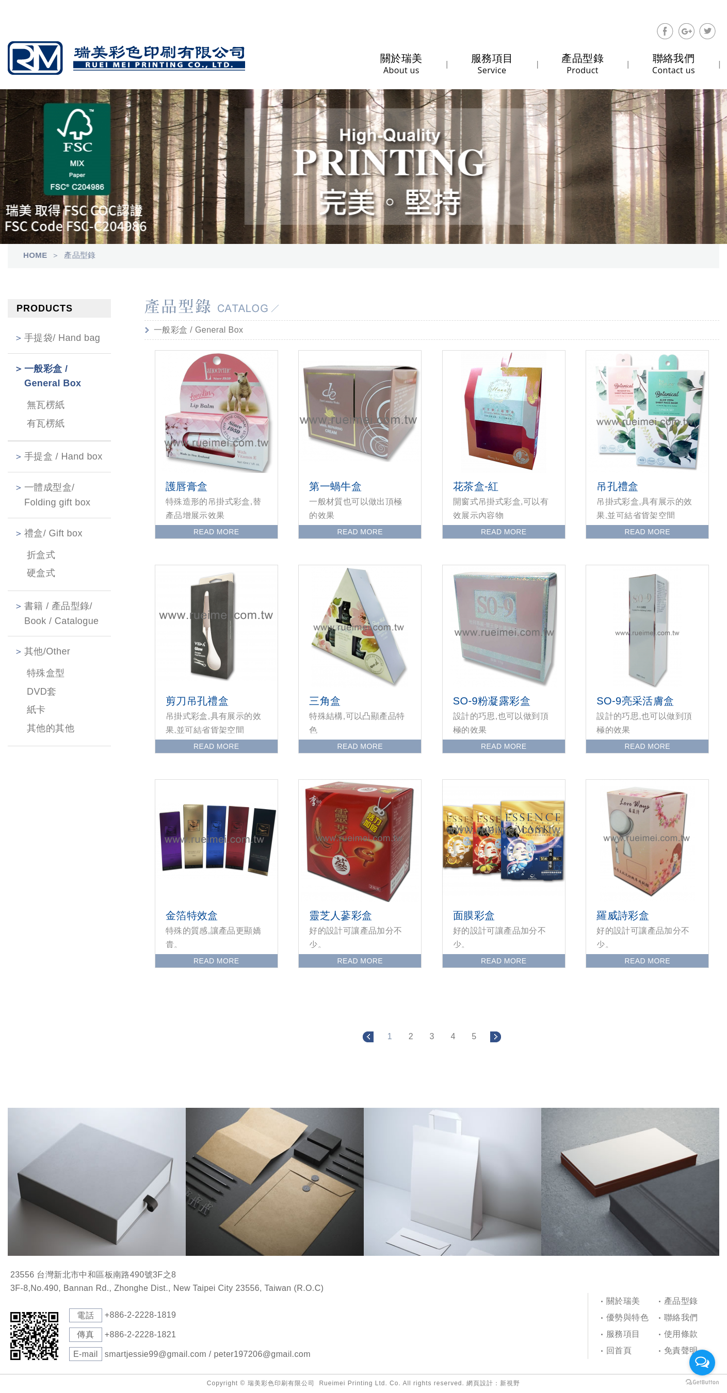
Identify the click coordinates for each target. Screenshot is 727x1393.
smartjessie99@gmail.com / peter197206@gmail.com (208, 1354)
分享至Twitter (707, 31)
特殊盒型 (46, 673)
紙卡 (36, 709)
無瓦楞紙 (46, 405)
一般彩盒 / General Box (52, 376)
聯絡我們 (681, 1317)
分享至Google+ (686, 31)
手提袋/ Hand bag (62, 338)
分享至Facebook (665, 31)
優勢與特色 (627, 1317)
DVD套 (42, 691)
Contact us (673, 64)
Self (126, 58)
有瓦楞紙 (46, 423)
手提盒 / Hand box (63, 456)
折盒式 (41, 555)
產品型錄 (681, 1301)
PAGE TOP (680, 1104)
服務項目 (623, 1334)
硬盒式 (41, 573)
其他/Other (47, 651)
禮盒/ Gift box (53, 533)
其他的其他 (50, 728)
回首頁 (619, 1350)
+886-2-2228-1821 (140, 1334)
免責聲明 (681, 1350)
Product (582, 64)
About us (401, 64)
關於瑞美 (623, 1301)
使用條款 (681, 1334)
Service (492, 64)
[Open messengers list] (702, 1362)
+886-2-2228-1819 (140, 1314)
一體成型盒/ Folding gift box (57, 494)
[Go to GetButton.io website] (702, 1382)
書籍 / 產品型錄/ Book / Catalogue (61, 613)
